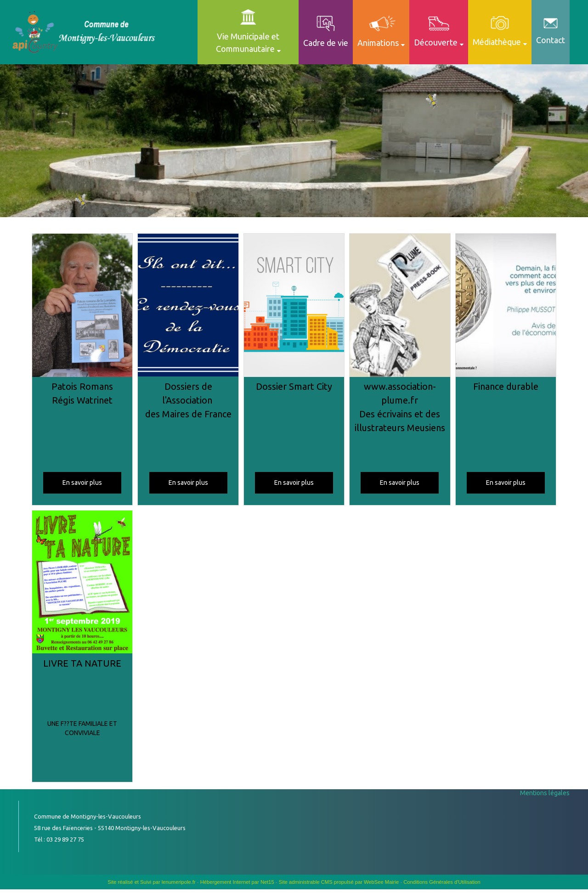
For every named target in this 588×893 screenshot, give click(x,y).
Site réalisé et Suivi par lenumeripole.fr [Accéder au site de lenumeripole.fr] (151, 882)
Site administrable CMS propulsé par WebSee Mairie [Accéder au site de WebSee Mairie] (339, 882)
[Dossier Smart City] (294, 307)
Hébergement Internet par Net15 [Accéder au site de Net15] (237, 882)
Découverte (436, 42)
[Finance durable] (506, 307)
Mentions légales (545, 793)
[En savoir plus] (82, 483)
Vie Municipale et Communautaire (248, 42)
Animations (378, 42)
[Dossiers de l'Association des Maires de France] (188, 307)
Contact (550, 40)
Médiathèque (497, 41)
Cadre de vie (325, 42)
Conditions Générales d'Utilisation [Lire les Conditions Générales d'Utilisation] (442, 882)
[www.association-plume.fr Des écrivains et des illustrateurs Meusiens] (400, 307)
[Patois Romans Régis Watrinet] (82, 307)
